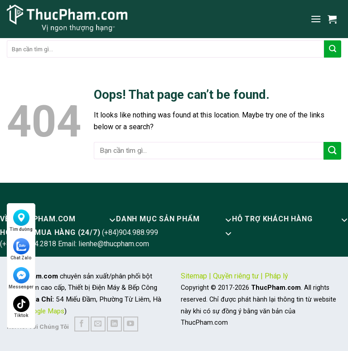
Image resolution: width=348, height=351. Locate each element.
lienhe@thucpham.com (113, 243)
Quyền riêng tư (236, 276)
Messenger (21, 278)
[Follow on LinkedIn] (114, 324)
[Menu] (315, 19)
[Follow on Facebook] (81, 324)
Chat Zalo (21, 249)
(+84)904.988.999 (130, 232)
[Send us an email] (98, 324)
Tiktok (21, 307)
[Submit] (332, 49)
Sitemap (194, 276)
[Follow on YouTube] (130, 324)
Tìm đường (21, 221)
